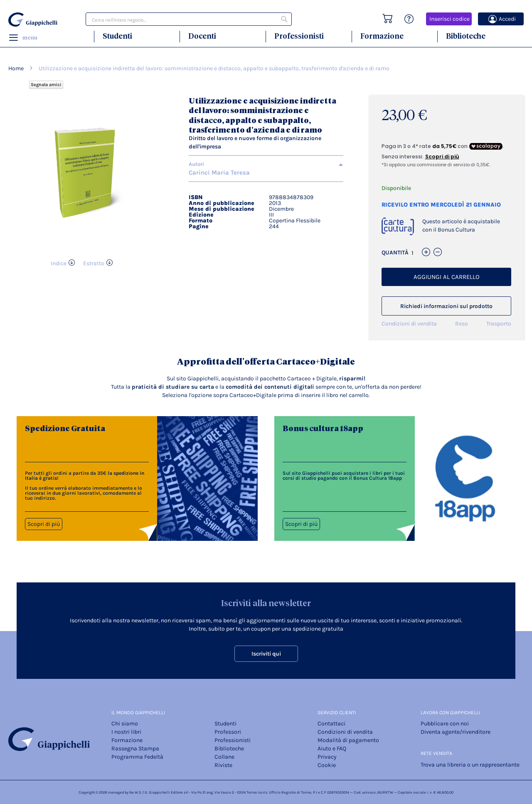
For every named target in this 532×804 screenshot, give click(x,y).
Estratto (93, 263)
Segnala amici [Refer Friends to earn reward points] (46, 84)
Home (16, 68)
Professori (227, 731)
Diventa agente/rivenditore (455, 731)
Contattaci (331, 723)
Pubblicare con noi (445, 723)
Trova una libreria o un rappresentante (470, 764)
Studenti (117, 36)
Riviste (223, 765)
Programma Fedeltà (137, 756)
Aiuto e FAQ (332, 748)
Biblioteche (465, 36)
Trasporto (498, 323)
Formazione (382, 36)
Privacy (327, 756)
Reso (461, 323)
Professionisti (299, 36)
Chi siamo (124, 723)
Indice (58, 263)
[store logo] (34, 19)
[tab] (266, 164)
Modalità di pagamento (348, 740)
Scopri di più (43, 524)
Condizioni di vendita (409, 323)
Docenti (202, 36)
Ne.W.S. (135, 792)
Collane (224, 756)
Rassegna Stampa (135, 748)
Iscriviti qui (266, 653)
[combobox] (189, 19)
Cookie (327, 765)
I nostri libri (126, 731)
